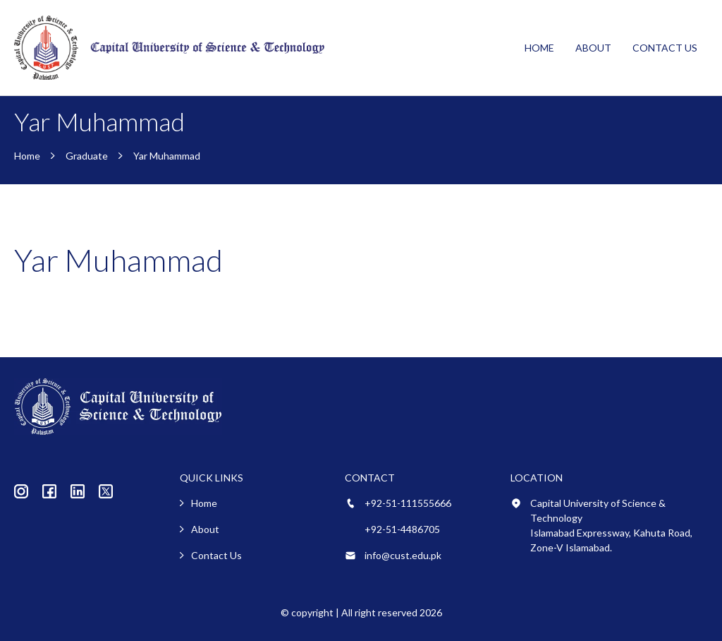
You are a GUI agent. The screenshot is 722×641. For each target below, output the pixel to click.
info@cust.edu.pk (403, 555)
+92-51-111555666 (408, 503)
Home (539, 48)
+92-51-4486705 (402, 529)
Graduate (87, 156)
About (593, 48)
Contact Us (664, 48)
